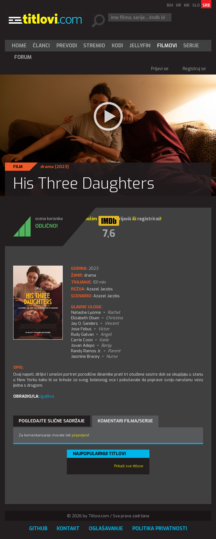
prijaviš (123, 219)
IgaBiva (47, 396)
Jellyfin (140, 45)
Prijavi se (159, 69)
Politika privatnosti (159, 528)
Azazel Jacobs (106, 296)
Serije (191, 45)
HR (178, 5)
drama (47, 166)
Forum (23, 57)
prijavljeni (80, 435)
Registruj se (194, 69)
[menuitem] (20, 45)
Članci (41, 45)
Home (19, 45)
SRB (206, 5)
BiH (170, 5)
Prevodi (66, 45)
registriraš (148, 219)
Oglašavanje (106, 528)
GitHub (38, 528)
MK (187, 5)
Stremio (94, 45)
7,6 (108, 233)
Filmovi (167, 45)
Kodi (117, 45)
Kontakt (68, 528)
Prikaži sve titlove (128, 466)
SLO (196, 5)
